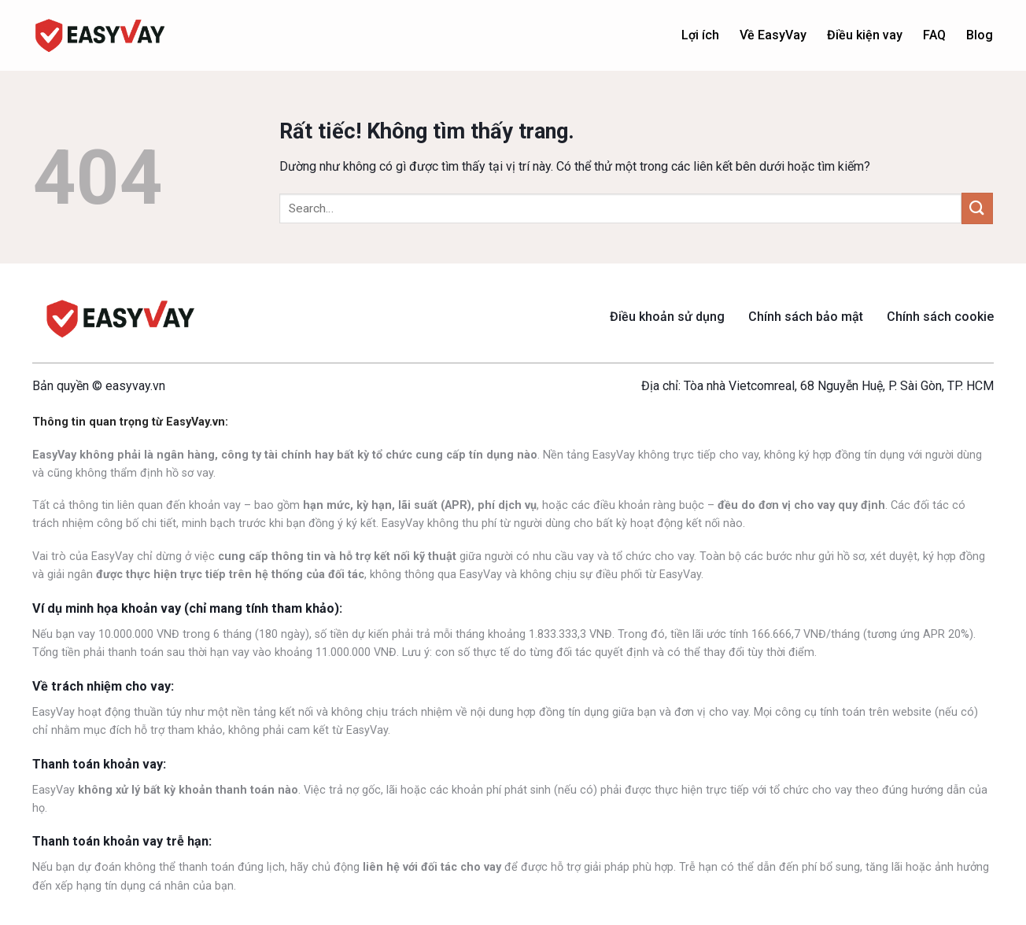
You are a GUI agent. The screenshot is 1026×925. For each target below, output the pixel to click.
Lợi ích (700, 35)
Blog (979, 35)
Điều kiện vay (864, 35)
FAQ (934, 35)
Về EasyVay (773, 35)
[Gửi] (977, 208)
